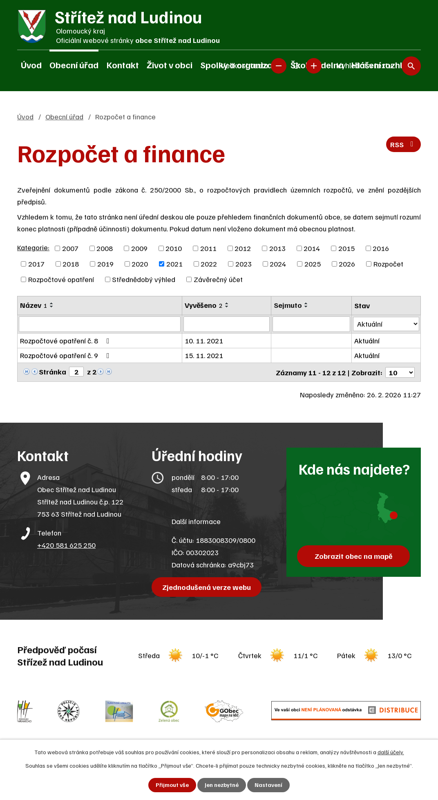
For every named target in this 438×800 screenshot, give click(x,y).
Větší (314, 65)
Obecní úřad (73, 64)
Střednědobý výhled (143, 279)
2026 (347, 263)
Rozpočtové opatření (61, 279)
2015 (346, 248)
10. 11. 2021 (204, 340)
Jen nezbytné (222, 785)
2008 (104, 248)
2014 (312, 248)
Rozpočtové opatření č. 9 (66, 355)
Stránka (52, 371)
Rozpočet (388, 263)
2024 (278, 263)
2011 (208, 248)
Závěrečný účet (218, 279)
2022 (209, 263)
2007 (70, 248)
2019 (105, 263)
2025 (312, 263)
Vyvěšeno (204, 304)
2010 (173, 248)
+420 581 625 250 (66, 544)
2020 (140, 263)
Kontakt (123, 64)
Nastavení (269, 785)
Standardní (296, 65)
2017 (36, 263)
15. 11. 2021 (204, 355)
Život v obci (169, 64)
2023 (243, 263)
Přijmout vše (172, 785)
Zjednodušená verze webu (207, 586)
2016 (381, 248)
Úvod (31, 64)
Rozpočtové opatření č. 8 (66, 340)
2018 (71, 263)
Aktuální (367, 340)
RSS (403, 144)
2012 (243, 248)
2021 (174, 263)
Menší (278, 65)
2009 (139, 248)
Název (33, 304)
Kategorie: (33, 247)
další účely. (391, 751)
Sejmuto (288, 304)
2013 (277, 248)
